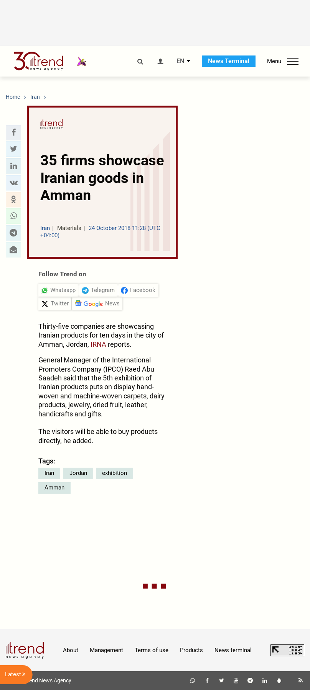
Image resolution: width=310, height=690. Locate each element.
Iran (49, 473)
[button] (13, 132)
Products (191, 650)
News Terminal (228, 61)
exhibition (114, 473)
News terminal (233, 650)
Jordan (78, 473)
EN (180, 61)
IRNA (98, 344)
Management (106, 650)
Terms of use (151, 650)
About (70, 650)
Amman (54, 487)
